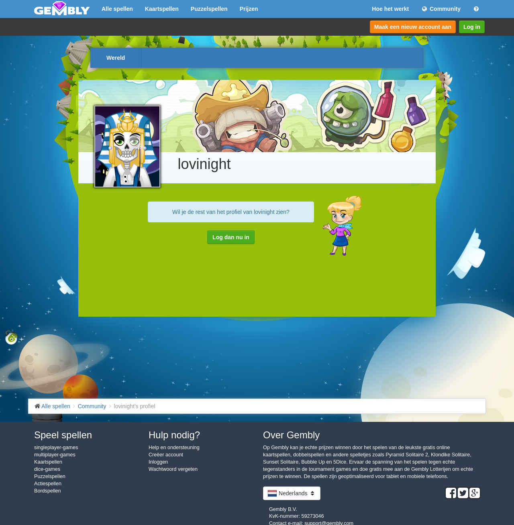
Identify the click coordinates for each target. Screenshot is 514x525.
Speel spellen (63, 434)
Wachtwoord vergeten (173, 469)
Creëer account (166, 455)
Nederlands (291, 493)
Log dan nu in (230, 237)
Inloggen (158, 462)
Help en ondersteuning (174, 447)
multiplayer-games (54, 455)
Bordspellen (47, 491)
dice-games (47, 469)
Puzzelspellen (209, 9)
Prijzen (249, 9)
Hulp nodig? (174, 434)
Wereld (115, 58)
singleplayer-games (56, 447)
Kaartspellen (162, 9)
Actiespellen (47, 483)
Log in (471, 27)
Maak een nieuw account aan (412, 27)
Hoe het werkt (390, 9)
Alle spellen (117, 9)
